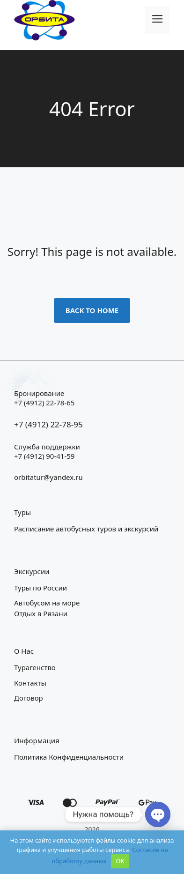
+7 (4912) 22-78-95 (48, 424)
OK (120, 861)
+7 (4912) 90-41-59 (44, 456)
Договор (28, 697)
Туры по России (40, 587)
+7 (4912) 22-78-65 (44, 402)
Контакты (30, 682)
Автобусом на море (47, 602)
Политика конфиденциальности (69, 757)
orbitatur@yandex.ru (48, 477)
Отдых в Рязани (40, 613)
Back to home (92, 310)
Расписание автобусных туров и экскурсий (86, 528)
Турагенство (35, 667)
